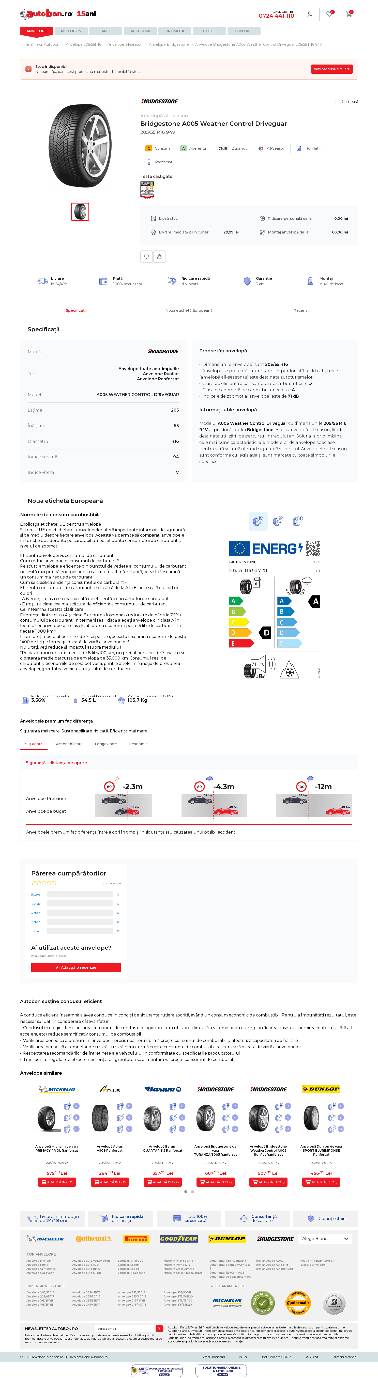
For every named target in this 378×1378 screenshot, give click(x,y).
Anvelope (36, 31)
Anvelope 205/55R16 (40, 1292)
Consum (157, 148)
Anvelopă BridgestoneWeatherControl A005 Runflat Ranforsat (268, 1150)
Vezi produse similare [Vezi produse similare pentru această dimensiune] (332, 69)
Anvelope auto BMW (86, 1269)
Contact (244, 31)
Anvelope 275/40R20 (178, 1296)
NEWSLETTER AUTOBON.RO (51, 1328)
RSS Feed (311, 1357)
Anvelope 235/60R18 (132, 1296)
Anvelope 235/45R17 (86, 1292)
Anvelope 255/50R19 (178, 1292)
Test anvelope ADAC (269, 1260)
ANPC (243, 1357)
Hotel (209, 31)
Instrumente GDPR (276, 1357)
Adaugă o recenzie (78, 967)
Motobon (71, 31)
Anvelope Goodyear (40, 1273)
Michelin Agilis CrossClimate (183, 1273)
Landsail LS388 (128, 1269)
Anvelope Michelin (39, 1260)
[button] (185, 1191)
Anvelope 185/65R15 (39, 1304)
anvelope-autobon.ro (47, 1357)
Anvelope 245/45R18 (132, 1300)
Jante (106, 31)
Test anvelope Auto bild (271, 1264)
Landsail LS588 (128, 1264)
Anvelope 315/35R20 (178, 1304)
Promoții (174, 31)
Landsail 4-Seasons (131, 1273)
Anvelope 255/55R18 (131, 1292)
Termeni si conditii (345, 1357)
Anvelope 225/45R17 (40, 1296)
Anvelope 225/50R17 (86, 1296)
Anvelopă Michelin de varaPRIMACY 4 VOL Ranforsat (56, 1148)
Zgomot (231, 148)
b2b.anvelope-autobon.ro (89, 1357)
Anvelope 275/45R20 (178, 1300)
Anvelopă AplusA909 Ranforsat (110, 1148)
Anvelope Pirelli (37, 1264)
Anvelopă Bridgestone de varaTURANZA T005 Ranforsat (215, 1150)
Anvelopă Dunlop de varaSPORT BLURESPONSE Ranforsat (321, 1150)
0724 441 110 (276, 15)
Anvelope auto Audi (85, 1264)
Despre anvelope (313, 1264)
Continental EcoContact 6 (226, 1272)
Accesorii (140, 31)
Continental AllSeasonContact (230, 1276)
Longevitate (106, 744)
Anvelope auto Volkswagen (91, 1260)
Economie (138, 744)
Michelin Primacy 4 (177, 1264)
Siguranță (33, 744)
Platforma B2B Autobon (317, 1260)
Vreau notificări (214, 1357)
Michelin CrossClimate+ (180, 1269)
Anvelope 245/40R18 (132, 1304)
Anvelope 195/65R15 (39, 1300)
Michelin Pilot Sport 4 (178, 1260)
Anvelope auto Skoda (87, 1273)
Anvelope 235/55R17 (86, 1300)
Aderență (193, 148)
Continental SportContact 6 (228, 1260)
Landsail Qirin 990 (130, 1260)
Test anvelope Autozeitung (274, 1269)
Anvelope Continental (41, 1269)
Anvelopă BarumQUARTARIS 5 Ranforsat (162, 1148)
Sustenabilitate (69, 744)
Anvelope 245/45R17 (86, 1304)
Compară (350, 101)
